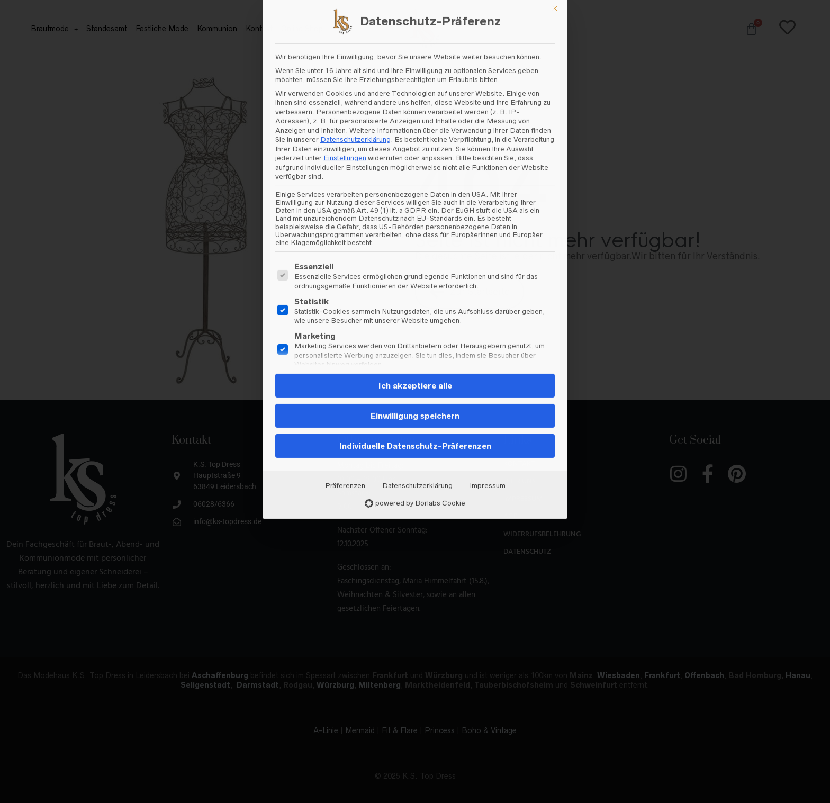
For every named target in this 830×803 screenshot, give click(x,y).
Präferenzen (345, 226)
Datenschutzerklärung (417, 226)
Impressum (488, 226)
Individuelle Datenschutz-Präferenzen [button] (415, 186)
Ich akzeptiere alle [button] (415, 126)
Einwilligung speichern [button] (415, 156)
